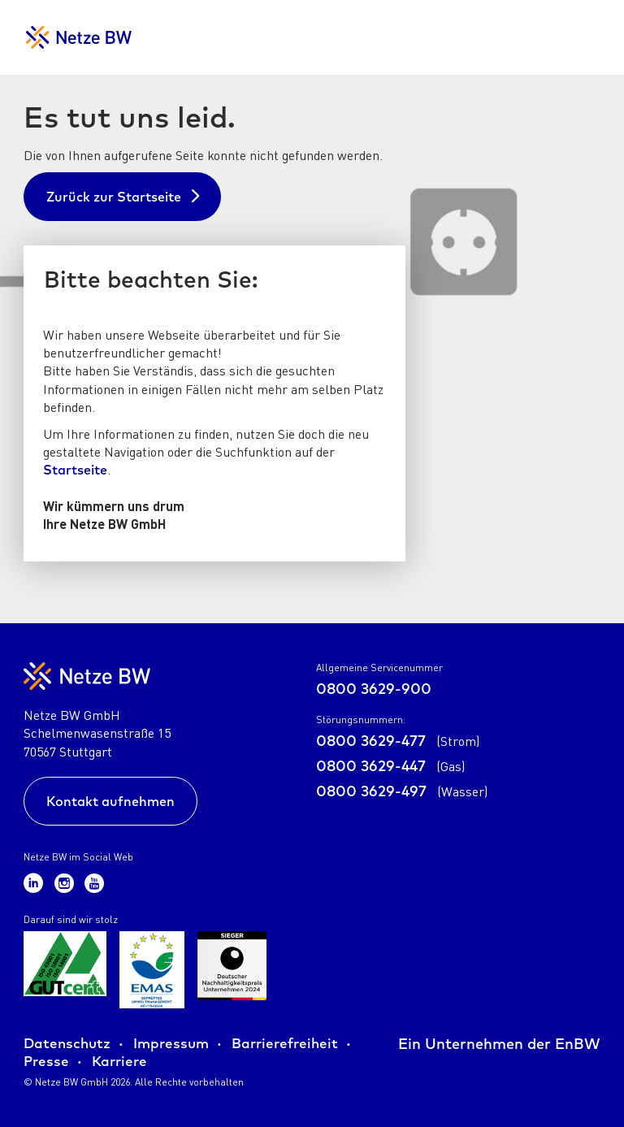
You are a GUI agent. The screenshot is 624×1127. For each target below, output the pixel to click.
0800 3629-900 (373, 688)
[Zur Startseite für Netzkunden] (79, 37)
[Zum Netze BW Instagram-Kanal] (66, 882)
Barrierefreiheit (285, 1042)
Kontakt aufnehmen (110, 801)
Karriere (119, 1060)
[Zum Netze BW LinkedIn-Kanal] (36, 882)
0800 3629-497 (402, 791)
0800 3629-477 (397, 740)
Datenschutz (67, 1042)
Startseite (75, 470)
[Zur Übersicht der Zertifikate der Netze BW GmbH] (65, 969)
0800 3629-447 (390, 765)
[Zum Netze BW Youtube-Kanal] (94, 882)
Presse (46, 1060)
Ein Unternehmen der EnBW (499, 1043)
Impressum (171, 1042)
